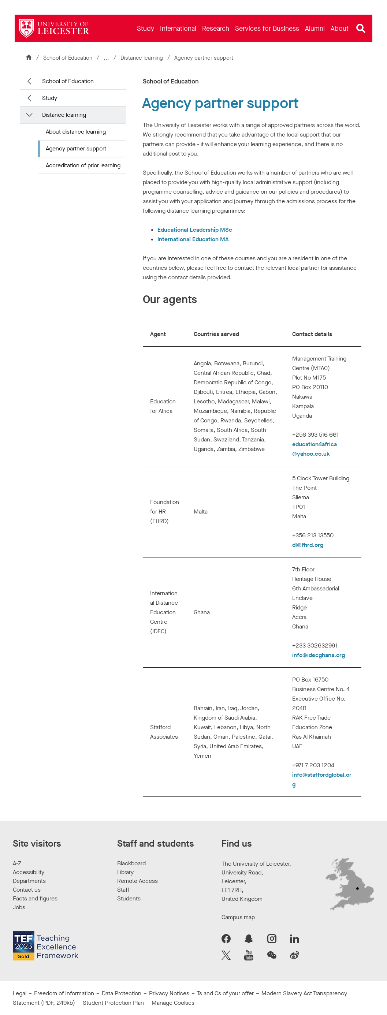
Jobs (19, 907)
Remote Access (137, 881)
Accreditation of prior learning (83, 165)
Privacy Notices (169, 993)
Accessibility (28, 872)
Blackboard (131, 863)
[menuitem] (145, 28)
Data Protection (121, 993)
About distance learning (76, 131)
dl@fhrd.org (307, 545)
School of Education (67, 57)
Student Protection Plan (113, 1003)
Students (129, 898)
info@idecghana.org (318, 655)
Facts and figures (35, 898)
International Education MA (193, 239)
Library (125, 872)
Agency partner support (76, 148)
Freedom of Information (64, 993)
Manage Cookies (173, 1003)
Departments (29, 881)
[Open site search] (361, 28)
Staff (123, 889)
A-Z (17, 863)
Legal (19, 993)
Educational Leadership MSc (194, 230)
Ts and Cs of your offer (225, 993)
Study (49, 98)
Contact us (27, 889)
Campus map (238, 917)
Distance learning (142, 57)
